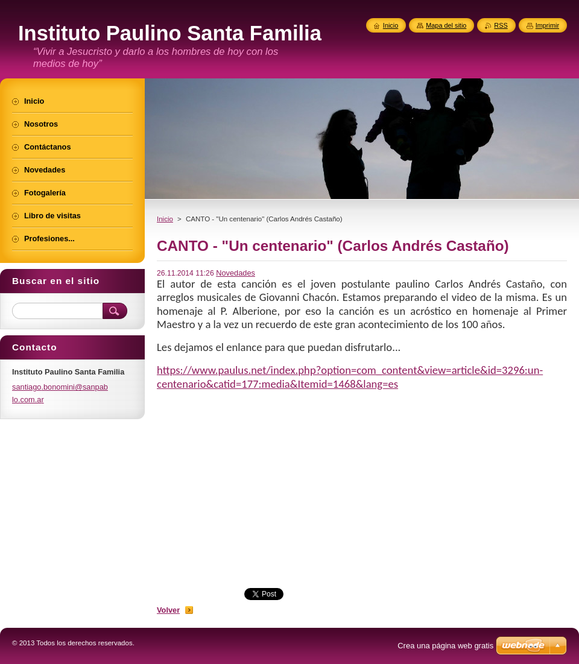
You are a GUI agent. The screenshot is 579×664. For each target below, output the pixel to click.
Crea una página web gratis (445, 645)
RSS (500, 25)
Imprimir (547, 25)
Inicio (165, 219)
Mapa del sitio (446, 25)
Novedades (235, 272)
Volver (168, 610)
